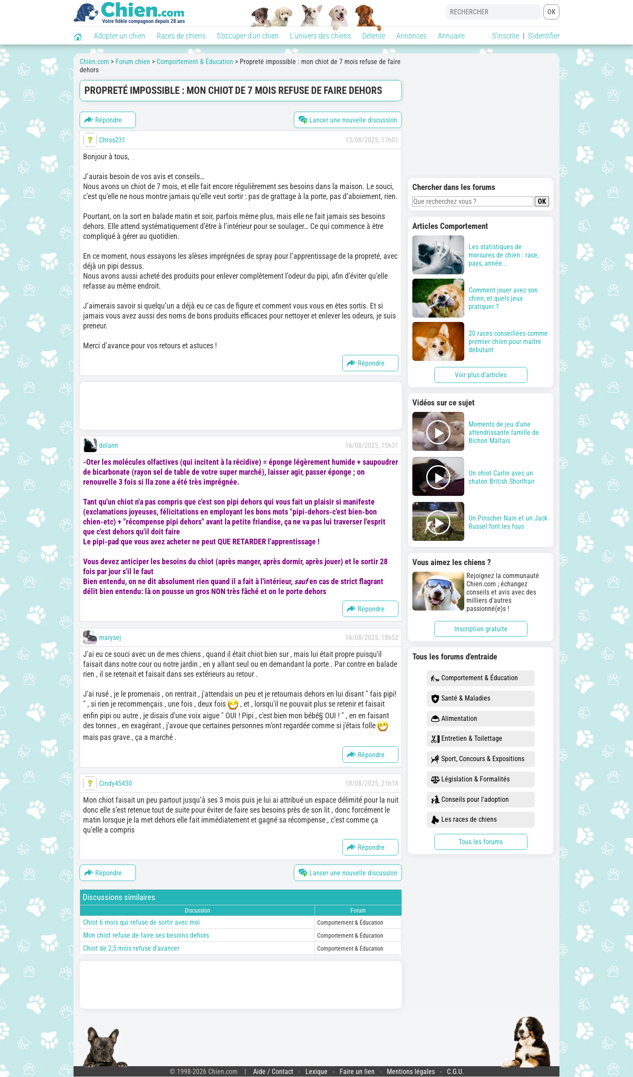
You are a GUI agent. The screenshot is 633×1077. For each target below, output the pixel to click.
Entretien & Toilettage (466, 738)
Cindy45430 (115, 783)
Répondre (103, 120)
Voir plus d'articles (481, 375)
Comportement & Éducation (474, 678)
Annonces (411, 35)
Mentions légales (411, 1071)
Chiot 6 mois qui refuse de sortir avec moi (141, 922)
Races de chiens (181, 35)
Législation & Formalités (470, 779)
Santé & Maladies (460, 698)
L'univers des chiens (320, 35)
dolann (108, 445)
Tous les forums (481, 842)
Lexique (316, 1071)
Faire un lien (357, 1071)
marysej (110, 637)
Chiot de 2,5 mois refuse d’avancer (131, 948)
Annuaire (451, 35)
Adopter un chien (119, 35)
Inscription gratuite (481, 629)
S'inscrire (505, 35)
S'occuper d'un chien (248, 35)
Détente (373, 35)
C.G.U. (455, 1071)
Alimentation (454, 718)
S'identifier (543, 35)
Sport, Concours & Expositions (477, 759)
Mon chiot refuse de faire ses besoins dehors (146, 935)
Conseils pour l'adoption (470, 799)
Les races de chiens (464, 819)
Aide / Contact (273, 1071)
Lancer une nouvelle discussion (348, 120)
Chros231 (112, 140)
